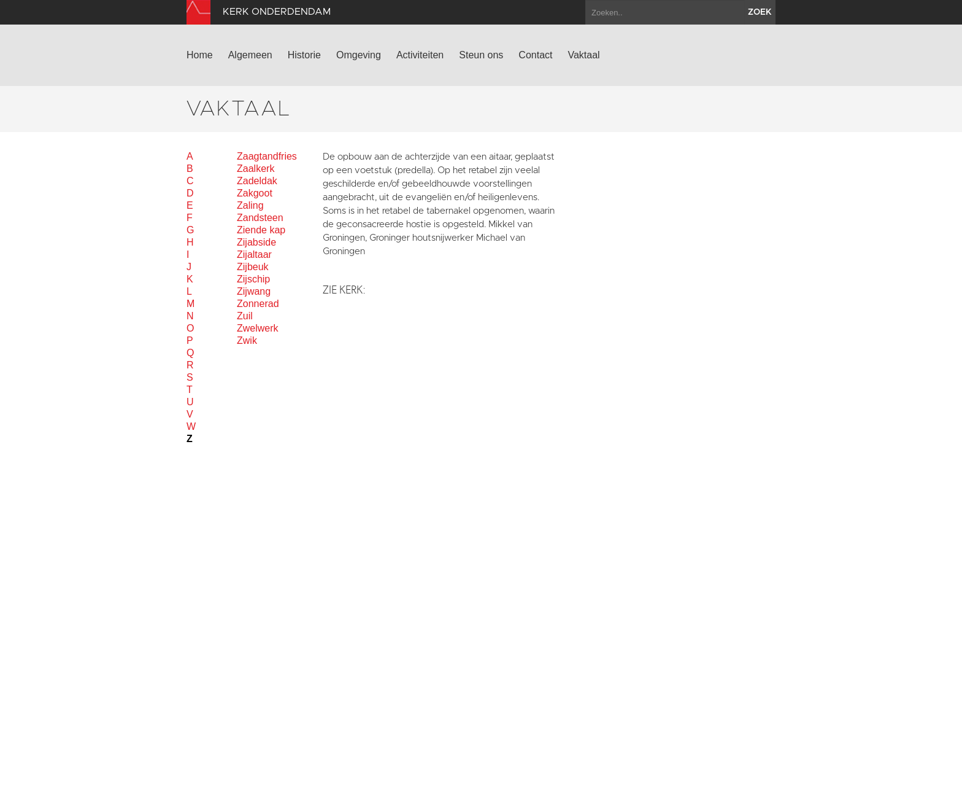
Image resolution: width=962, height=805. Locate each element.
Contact (535, 55)
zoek (760, 12)
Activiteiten (420, 55)
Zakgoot (254, 193)
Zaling (250, 205)
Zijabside (256, 242)
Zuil (245, 316)
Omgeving (358, 55)
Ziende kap (261, 230)
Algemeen (250, 55)
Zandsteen (260, 217)
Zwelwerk (258, 328)
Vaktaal (583, 55)
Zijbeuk (253, 267)
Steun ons (481, 55)
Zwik (247, 340)
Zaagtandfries (267, 156)
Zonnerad (258, 303)
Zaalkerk (255, 168)
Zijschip (253, 279)
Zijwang (254, 291)
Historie (304, 55)
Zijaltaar (254, 254)
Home (200, 55)
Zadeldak (257, 181)
